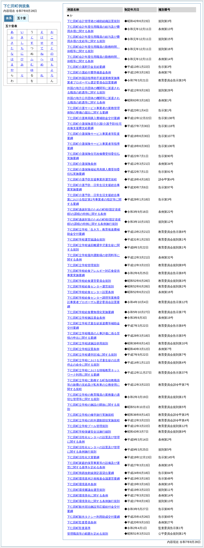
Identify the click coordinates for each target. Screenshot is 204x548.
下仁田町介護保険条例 (81, 163)
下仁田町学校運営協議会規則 (86, 239)
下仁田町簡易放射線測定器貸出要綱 (90, 473)
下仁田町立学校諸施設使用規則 (87, 343)
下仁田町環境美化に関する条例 (87, 495)
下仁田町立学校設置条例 (83, 349)
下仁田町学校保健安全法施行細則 (89, 431)
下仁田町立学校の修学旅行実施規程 (90, 414)
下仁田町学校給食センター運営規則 (90, 286)
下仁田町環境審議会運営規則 (86, 489)
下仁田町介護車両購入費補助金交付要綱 (93, 118)
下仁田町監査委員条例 (81, 522)
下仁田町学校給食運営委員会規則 (89, 280)
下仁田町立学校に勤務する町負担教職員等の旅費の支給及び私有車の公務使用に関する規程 (93, 385)
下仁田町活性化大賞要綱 (83, 457)
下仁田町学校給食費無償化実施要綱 (90, 312)
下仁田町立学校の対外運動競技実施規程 (93, 420)
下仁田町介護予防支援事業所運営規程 (92, 179)
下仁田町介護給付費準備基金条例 (89, 72)
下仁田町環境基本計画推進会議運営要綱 (93, 478)
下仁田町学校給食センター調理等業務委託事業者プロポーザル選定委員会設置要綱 (93, 302)
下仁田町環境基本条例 (81, 484)
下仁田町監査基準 (79, 528)
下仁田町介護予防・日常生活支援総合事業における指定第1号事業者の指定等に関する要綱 (94, 199)
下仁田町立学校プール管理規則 (87, 426)
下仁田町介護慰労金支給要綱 (86, 66)
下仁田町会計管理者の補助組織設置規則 (93, 21)
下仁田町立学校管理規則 (83, 265)
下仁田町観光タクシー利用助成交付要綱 (93, 516)
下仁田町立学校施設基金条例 (86, 317)
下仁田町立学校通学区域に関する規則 (92, 354)
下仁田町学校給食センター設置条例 (90, 292)
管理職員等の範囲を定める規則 (87, 533)
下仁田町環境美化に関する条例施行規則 (93, 501)
